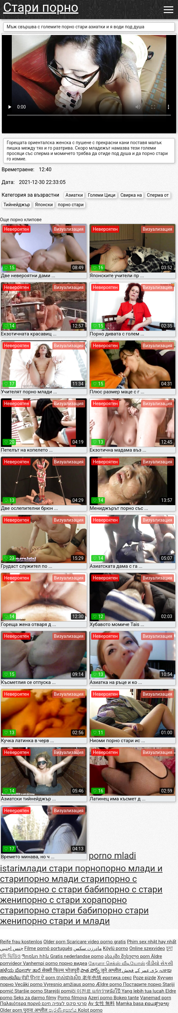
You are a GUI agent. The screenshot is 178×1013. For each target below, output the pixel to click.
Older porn (54, 942)
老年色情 (92, 978)
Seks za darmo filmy (35, 998)
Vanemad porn (155, 998)
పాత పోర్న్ (90, 970)
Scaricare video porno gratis (96, 942)
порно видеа (73, 963)
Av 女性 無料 (101, 1003)
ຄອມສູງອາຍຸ (157, 1003)
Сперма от (158, 195)
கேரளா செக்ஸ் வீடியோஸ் (116, 963)
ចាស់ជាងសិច (69, 978)
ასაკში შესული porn (128, 956)
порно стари (71, 204)
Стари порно (40, 7)
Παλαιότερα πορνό (21, 1003)
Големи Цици (101, 195)
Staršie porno (29, 991)
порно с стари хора (61, 900)
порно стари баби (60, 910)
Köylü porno (115, 948)
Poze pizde (144, 978)
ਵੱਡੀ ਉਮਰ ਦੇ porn (39, 978)
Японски (44, 204)
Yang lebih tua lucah (144, 991)
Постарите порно (142, 984)
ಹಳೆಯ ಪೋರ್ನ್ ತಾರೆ (21, 970)
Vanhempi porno (41, 963)
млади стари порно (60, 868)
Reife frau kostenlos (21, 942)
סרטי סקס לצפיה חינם (64, 1003)
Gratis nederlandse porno (77, 956)
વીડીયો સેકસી (159, 963)
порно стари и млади (66, 921)
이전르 (84, 991)
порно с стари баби (64, 889)
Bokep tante (126, 998)
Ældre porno (109, 984)
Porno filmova (72, 998)
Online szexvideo (147, 948)
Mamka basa (130, 1003)
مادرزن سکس (87, 948)
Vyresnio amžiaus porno (70, 984)
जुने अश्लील (111, 970)
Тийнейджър (16, 204)
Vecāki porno (29, 984)
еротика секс (117, 978)
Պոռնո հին (36, 956)
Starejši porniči (60, 991)
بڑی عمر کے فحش (140, 970)
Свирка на (131, 195)
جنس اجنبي (11, 948)
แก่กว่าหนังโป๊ (107, 991)
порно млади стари (64, 879)
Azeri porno (100, 998)
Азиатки (74, 195)
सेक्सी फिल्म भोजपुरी (60, 970)
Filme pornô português (48, 948)
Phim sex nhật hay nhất (151, 942)
